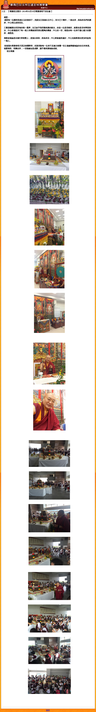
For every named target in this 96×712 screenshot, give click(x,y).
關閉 (48, 710)
